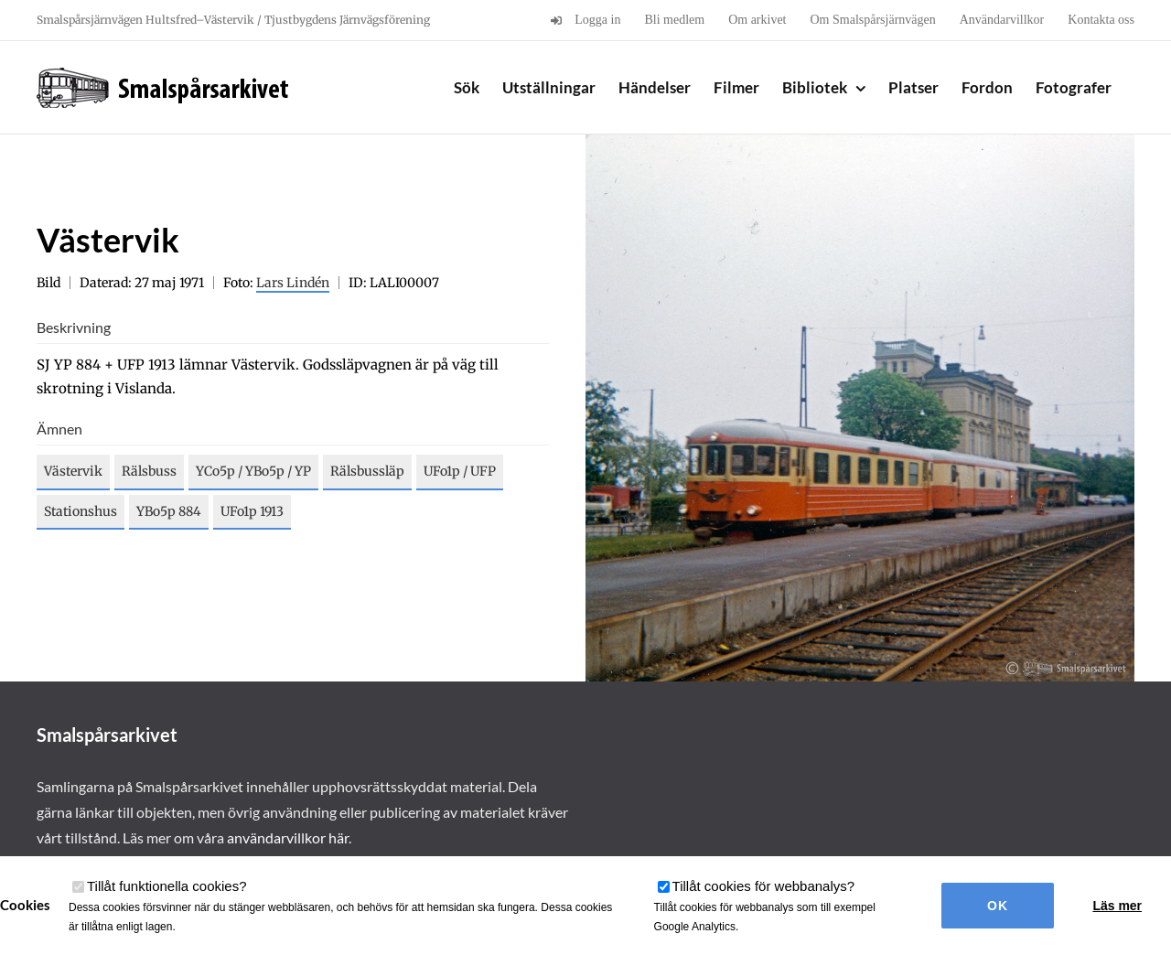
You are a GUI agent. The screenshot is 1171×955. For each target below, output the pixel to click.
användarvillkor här (288, 837)
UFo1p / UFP (460, 471)
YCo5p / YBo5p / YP (253, 471)
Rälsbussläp (367, 471)
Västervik (73, 471)
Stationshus (80, 511)
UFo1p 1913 (252, 511)
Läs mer (1117, 905)
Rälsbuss (149, 471)
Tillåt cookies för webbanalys (763, 886)
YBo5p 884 (168, 511)
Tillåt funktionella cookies (167, 886)
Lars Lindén (292, 282)
